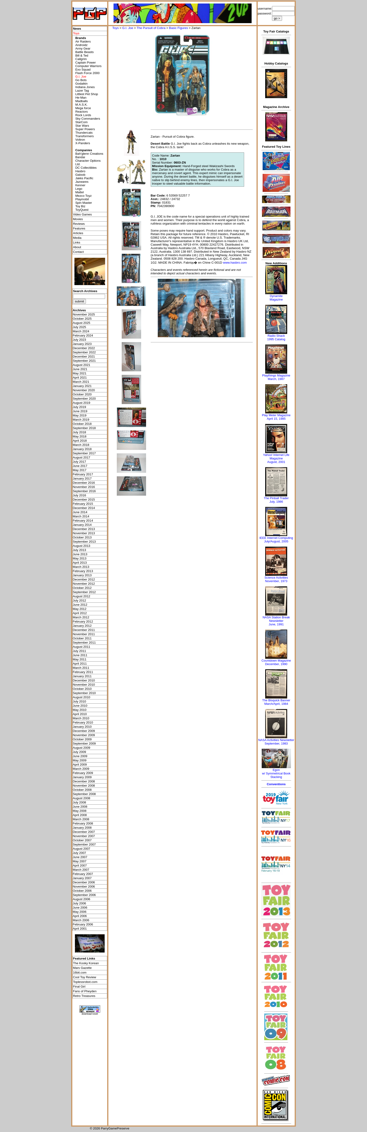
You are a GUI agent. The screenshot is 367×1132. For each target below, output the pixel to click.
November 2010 (84, 684)
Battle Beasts (84, 52)
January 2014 (82, 525)
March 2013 (81, 567)
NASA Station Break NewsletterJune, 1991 (276, 621)
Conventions (276, 784)
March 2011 (81, 668)
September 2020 (84, 398)
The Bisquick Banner (276, 700)
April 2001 (80, 928)
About (77, 247)
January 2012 (82, 625)
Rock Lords (83, 115)
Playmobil (82, 199)
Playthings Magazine (276, 375)
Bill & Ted (81, 55)
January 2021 (82, 386)
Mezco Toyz (83, 195)
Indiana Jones (85, 87)
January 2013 (82, 575)
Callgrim (81, 59)
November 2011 (84, 634)
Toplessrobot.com (85, 982)
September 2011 (84, 642)
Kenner (80, 185)
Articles (78, 233)
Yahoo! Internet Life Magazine (276, 456)
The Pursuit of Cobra (151, 28)
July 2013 (79, 550)
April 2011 (80, 663)
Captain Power (85, 62)
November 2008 (84, 785)
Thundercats (84, 132)
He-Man (80, 97)
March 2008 (81, 819)
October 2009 (82, 739)
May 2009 (80, 760)
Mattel (79, 192)
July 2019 (79, 407)
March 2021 (81, 381)
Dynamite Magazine (276, 297)
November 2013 (84, 533)
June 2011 (80, 655)
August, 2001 (276, 462)
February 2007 (83, 874)
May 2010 (80, 710)
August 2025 (81, 323)
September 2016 (84, 491)
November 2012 (84, 583)
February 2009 (83, 773)
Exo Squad (83, 69)
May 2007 (80, 861)
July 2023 (79, 339)
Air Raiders (83, 41)
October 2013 (82, 537)
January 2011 (82, 676)
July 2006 (79, 903)
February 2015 (83, 503)
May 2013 (80, 558)
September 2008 (84, 794)
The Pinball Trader (276, 498)
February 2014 (83, 520)
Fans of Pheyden (85, 991)
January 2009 (82, 777)
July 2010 (79, 701)
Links (76, 242)
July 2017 (79, 461)
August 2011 (81, 646)
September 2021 (84, 360)
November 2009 (84, 735)
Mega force (83, 108)
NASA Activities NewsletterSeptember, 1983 (276, 741)
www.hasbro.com (235, 262)
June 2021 (80, 369)
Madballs (81, 101)
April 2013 (80, 562)
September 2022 (84, 352)
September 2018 (84, 428)
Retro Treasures (84, 996)
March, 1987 (276, 379)
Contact (78, 252)
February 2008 (83, 823)
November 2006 (84, 886)
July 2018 (79, 432)
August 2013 (81, 546)
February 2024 (83, 335)
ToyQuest (81, 209)
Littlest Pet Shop (86, 94)
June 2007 (80, 857)
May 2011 (80, 659)
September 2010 (84, 693)
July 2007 (79, 853)
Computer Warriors (88, 66)
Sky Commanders (87, 118)
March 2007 (81, 869)
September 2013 (84, 541)
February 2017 (83, 474)
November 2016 (84, 487)
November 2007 (84, 836)
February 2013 (83, 571)
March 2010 (81, 718)
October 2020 (82, 394)
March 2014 (81, 516)
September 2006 (84, 895)
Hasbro (80, 171)
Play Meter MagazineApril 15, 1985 (276, 416)
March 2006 (81, 920)
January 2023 (82, 344)
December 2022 (84, 348)
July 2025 (79, 327)
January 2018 (82, 449)
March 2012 (81, 617)
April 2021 (80, 377)
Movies (78, 219)
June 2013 (80, 554)
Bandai (80, 157)
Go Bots (81, 80)
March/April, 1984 (276, 704)
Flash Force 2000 (87, 73)
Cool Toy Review (84, 977)
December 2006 (84, 882)
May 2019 (80, 415)
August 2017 (81, 457)
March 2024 (81, 331)
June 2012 (80, 604)
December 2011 (84, 630)
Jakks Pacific (84, 178)
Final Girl (79, 986)
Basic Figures (178, 28)
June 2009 (80, 756)
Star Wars (82, 125)
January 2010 (82, 726)
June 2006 (80, 907)
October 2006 (82, 890)
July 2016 (79, 495)
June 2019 (80, 411)
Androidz (81, 45)
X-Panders (82, 143)
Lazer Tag (82, 90)
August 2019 (81, 403)
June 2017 (80, 466)
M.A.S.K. (81, 104)
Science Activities (276, 577)
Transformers (84, 136)
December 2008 (84, 781)
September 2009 (84, 743)
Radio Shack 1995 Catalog (276, 337)
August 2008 (81, 798)
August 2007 (81, 848)
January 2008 (82, 827)
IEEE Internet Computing (276, 538)
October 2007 (82, 840)
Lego (78, 188)
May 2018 (80, 436)
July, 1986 (276, 501)
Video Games (82, 214)
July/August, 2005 (276, 541)
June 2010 (80, 705)
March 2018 (81, 445)
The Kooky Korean (86, 963)
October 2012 (82, 588)
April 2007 (80, 865)
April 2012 (80, 613)
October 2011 (82, 638)
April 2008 (80, 815)
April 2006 (80, 916)
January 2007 (82, 878)
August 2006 (81, 899)
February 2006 (83, 924)
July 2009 (79, 752)
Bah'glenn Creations (89, 153)
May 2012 (80, 609)
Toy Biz (80, 206)
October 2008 (82, 790)
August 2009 (81, 747)
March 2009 (81, 768)
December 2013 (84, 529)
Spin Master (83, 202)
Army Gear (82, 48)
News (77, 28)
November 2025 (84, 314)
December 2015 (84, 499)
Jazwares (81, 181)
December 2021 (84, 356)
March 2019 (81, 419)
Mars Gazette (82, 968)
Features (79, 228)
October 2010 (82, 689)
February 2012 (83, 621)
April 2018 (80, 440)
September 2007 (84, 844)
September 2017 (84, 453)
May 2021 (80, 373)
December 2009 (84, 731)
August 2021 (81, 365)
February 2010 (83, 722)
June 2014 (80, 512)
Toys (115, 28)
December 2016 (84, 482)
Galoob (80, 174)
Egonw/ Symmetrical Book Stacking (276, 773)
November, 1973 (276, 581)
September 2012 (84, 592)
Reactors (81, 111)
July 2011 (79, 651)
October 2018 (82, 424)
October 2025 (82, 318)
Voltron (80, 139)
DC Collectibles (86, 167)
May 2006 (80, 911)
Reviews (79, 224)
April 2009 (80, 764)
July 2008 (79, 802)
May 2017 (80, 470)
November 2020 (84, 390)
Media (77, 238)
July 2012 (79, 600)
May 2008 (80, 811)
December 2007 (84, 832)
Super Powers (85, 129)
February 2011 (83, 672)
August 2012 (81, 596)
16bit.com (80, 972)
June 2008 (80, 806)
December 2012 (84, 579)
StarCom (81, 122)
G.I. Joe (127, 28)
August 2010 (81, 697)
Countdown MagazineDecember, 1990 (276, 662)
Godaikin (81, 83)
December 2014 (84, 508)
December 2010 (84, 680)
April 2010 (80, 714)
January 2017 (82, 478)
